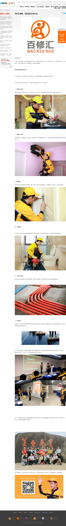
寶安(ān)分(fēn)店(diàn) (40, 4)
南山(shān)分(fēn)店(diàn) (34, 2)
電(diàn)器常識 (54, 6)
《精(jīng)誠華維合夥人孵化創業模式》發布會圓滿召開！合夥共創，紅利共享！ (6, 32)
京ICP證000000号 (27, 523)
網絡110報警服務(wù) (47, 518)
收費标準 (47, 6)
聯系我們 (64, 8)
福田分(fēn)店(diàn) (25, 2)
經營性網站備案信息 (22, 518)
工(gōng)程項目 (40, 6)
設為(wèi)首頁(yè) (57, 4)
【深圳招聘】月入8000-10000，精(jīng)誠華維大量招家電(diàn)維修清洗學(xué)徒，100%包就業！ (6, 23)
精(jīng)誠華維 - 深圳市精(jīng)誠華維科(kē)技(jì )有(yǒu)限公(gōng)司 (7, 3)
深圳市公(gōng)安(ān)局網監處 (13, 519)
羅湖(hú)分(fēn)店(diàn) (53, 2)
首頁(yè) (22, 6)
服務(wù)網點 (57, 8)
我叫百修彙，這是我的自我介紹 (5, 47)
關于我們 (27, 6)
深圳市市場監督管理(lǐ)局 (39, 519)
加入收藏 (64, 4)
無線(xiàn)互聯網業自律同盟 (55, 519)
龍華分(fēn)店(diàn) (48, 4)
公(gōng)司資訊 (7, 10)
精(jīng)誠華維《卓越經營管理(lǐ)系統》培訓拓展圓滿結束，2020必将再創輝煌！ (6, 27)
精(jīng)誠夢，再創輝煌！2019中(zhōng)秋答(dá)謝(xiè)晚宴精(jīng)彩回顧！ (6, 37)
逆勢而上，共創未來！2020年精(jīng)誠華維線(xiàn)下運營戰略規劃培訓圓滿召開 (6, 18)
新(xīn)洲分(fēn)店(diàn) (44, 2)
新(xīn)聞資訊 (62, 6)
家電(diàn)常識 (37, 512)
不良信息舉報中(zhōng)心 (30, 519)
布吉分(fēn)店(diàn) (62, 2)
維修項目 (33, 6)
